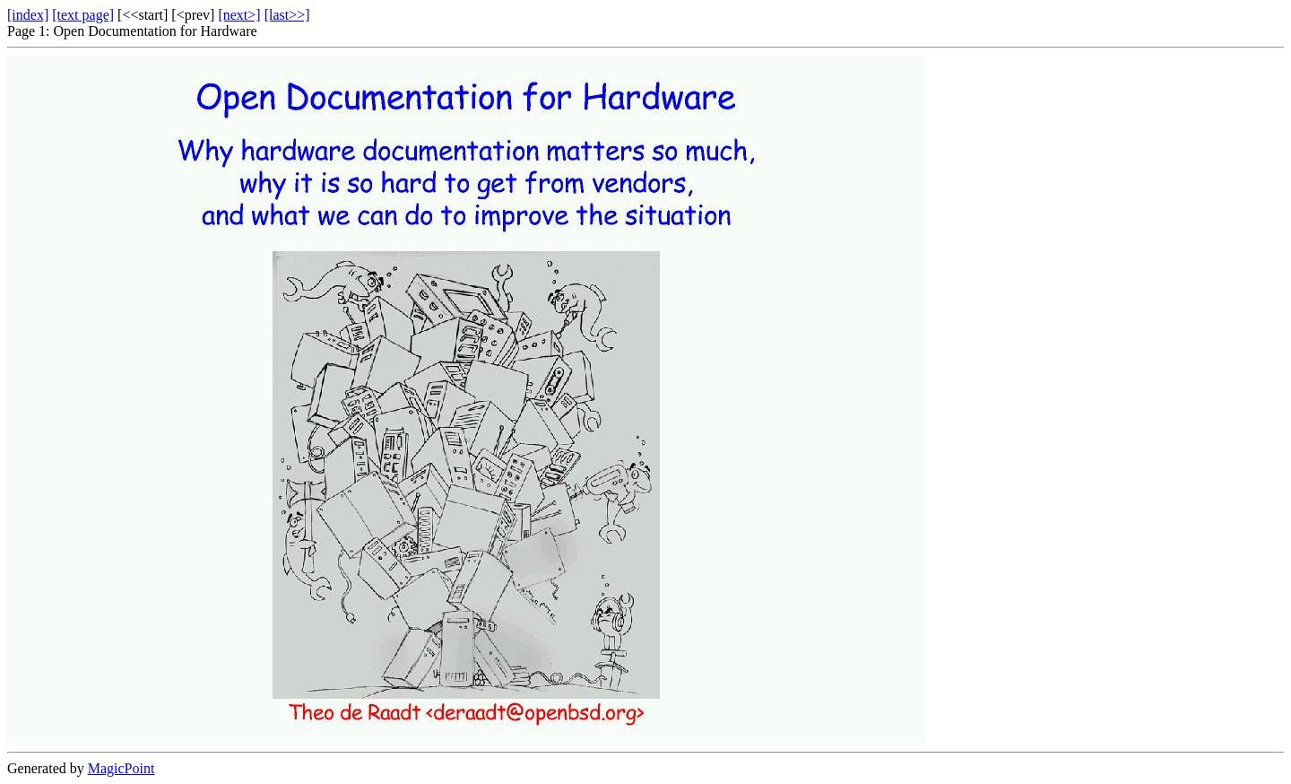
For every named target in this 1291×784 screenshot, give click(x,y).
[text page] (83, 14)
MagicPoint (121, 768)
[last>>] (287, 14)
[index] (27, 14)
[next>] (239, 14)
